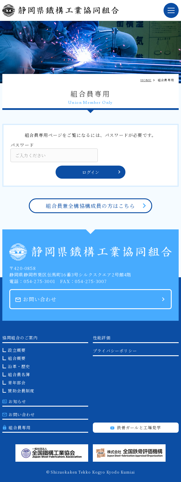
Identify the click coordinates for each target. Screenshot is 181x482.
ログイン (101, 172)
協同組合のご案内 (20, 337)
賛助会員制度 (21, 391)
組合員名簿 (19, 374)
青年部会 (17, 382)
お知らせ (14, 401)
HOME (146, 80)
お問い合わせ (36, 299)
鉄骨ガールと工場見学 (135, 427)
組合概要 (17, 358)
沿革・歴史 (19, 366)
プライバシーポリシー (115, 351)
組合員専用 (16, 427)
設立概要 (17, 350)
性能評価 (102, 337)
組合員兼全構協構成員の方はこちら (90, 205)
